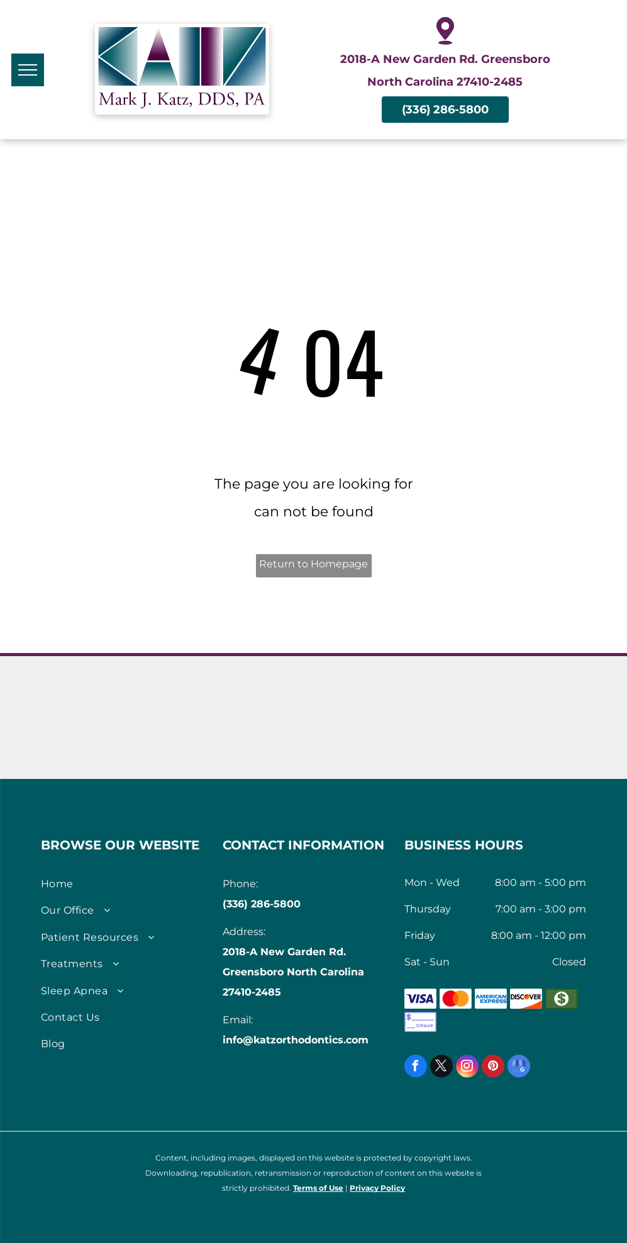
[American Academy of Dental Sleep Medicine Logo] (112, 742)
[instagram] (467, 1068)
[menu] (27, 70)
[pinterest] (493, 1068)
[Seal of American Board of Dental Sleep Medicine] (246, 742)
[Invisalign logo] (246, 692)
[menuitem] (127, 884)
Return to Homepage (313, 564)
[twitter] (441, 1068)
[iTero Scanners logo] (514, 742)
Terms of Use (318, 1188)
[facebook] (415, 1068)
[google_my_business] (519, 1068)
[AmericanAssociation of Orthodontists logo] (112, 692)
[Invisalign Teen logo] (380, 692)
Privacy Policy (377, 1188)
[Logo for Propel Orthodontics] (380, 742)
